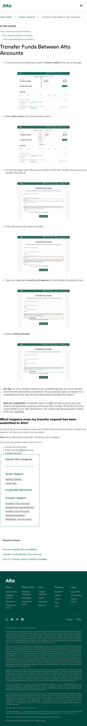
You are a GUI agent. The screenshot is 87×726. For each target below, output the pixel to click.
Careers (57, 595)
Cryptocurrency (12, 592)
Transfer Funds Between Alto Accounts (22, 554)
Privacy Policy (76, 595)
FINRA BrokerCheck (70, 713)
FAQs (78, 619)
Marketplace (10, 602)
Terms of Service (74, 600)
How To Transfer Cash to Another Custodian (25, 559)
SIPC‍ (33, 708)
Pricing (69, 619)
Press (56, 603)
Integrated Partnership (26, 593)
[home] (7, 5)
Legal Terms (75, 592)
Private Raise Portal (11, 606)
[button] (81, 6)
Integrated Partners (10, 596)
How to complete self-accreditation (20, 549)
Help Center (6, 17)
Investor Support (26, 17)
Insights (41, 598)
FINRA (30, 708)
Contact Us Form (13, 453)
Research (42, 605)
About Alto (58, 592)
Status (56, 606)
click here (19, 411)
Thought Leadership (42, 593)
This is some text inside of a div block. (15, 31)
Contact (57, 599)
